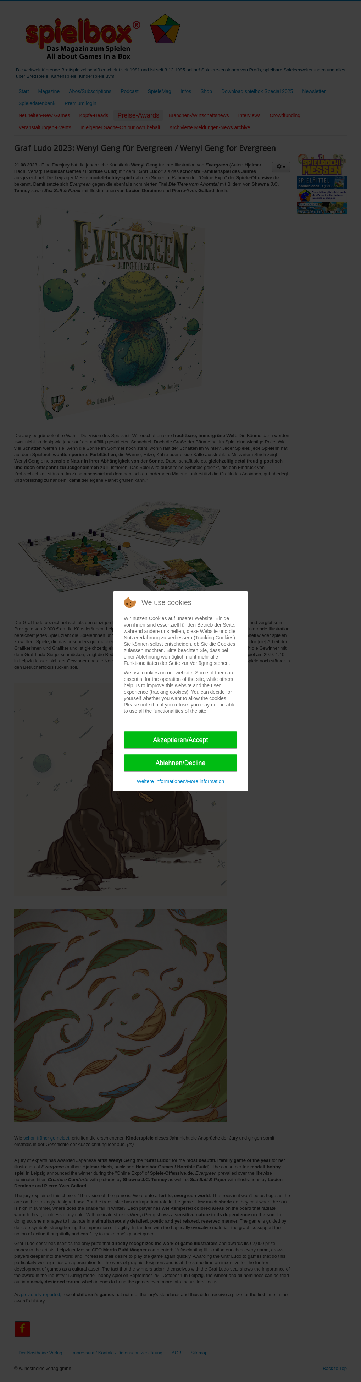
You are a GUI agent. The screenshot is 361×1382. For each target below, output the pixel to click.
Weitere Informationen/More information (180, 781)
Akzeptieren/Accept (180, 739)
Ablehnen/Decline (180, 762)
